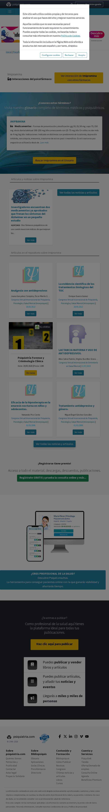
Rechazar (69, 55)
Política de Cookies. (70, 35)
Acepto (81, 55)
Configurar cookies (51, 55)
